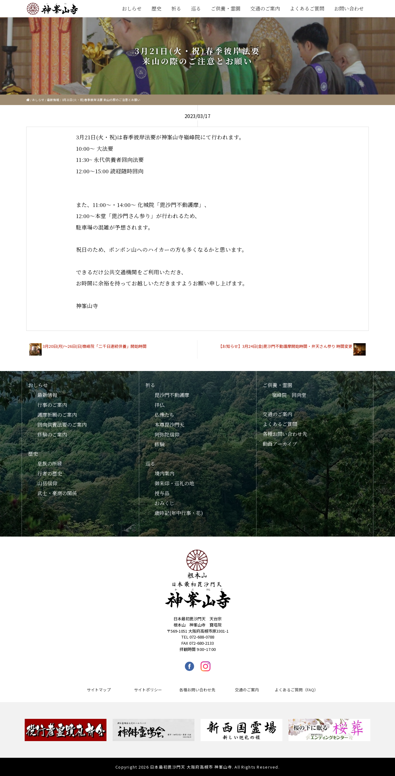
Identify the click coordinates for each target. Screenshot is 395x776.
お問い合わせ (349, 8)
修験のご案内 (52, 434)
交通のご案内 (265, 8)
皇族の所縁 (49, 463)
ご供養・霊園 (225, 8)
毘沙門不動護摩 (172, 395)
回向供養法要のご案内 (62, 424)
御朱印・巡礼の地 (174, 483)
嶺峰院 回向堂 (289, 395)
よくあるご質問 (307, 8)
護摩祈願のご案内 (57, 414)
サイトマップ (99, 690)
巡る (196, 8)
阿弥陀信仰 (167, 434)
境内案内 (164, 473)
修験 (159, 444)
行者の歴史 (49, 473)
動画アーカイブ (280, 443)
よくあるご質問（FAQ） (296, 690)
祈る (176, 8)
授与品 (162, 493)
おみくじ (164, 503)
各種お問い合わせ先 (285, 433)
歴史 (156, 8)
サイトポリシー (148, 690)
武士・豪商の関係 (57, 493)
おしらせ (132, 8)
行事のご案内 (52, 404)
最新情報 (53, 100)
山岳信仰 (47, 483)
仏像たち (164, 414)
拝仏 (159, 404)
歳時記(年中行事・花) (179, 513)
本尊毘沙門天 (169, 424)
